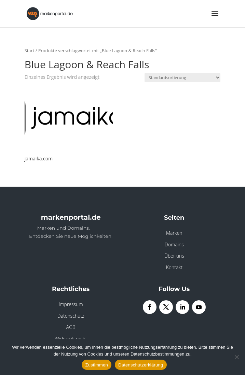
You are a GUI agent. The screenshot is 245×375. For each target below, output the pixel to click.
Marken (174, 233)
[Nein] (236, 357)
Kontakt (174, 267)
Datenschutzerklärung (140, 364)
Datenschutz (70, 316)
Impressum (71, 304)
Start (30, 50)
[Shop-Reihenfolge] (182, 77)
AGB (71, 327)
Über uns (174, 256)
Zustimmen (96, 364)
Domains (174, 244)
